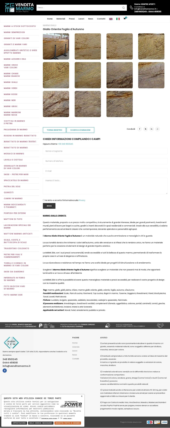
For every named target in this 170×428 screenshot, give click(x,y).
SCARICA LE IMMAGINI (80, 130)
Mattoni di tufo (13, 219)
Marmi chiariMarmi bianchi (12, 75)
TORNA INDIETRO (54, 130)
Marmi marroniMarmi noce (12, 114)
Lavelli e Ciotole (13, 160)
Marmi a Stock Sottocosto (20, 26)
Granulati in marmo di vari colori (15, 167)
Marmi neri (10, 100)
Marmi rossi (10, 94)
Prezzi (72, 19)
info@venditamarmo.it (17, 366)
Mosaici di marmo (14, 154)
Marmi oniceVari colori (11, 66)
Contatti (101, 19)
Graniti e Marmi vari (15, 44)
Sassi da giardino (14, 272)
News (90, 19)
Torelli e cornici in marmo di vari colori (16, 264)
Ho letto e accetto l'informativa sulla (65, 200)
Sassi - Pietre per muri (16, 174)
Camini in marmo (13, 198)
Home (50, 19)
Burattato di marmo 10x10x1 (20, 142)
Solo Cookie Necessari (40, 423)
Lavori (81, 19)
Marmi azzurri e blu (15, 59)
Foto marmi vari (13, 295)
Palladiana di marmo (16, 129)
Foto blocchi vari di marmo (14, 287)
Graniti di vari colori (16, 38)
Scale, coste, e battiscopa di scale (15, 241)
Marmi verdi (10, 88)
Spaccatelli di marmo (16, 180)
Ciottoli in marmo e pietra (14, 122)
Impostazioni (19, 423)
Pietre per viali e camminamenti (13, 256)
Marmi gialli (11, 82)
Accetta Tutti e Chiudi (68, 423)
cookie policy (67, 418)
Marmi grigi (10, 106)
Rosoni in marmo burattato (20, 136)
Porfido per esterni (15, 213)
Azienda (75, 347)
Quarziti (9, 193)
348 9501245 (140, 11)
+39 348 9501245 (65, 144)
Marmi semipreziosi (14, 32)
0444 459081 (154, 11)
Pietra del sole (12, 186)
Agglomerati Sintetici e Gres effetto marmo (20, 52)
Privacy (82, 200)
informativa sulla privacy (49, 418)
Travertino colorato (16, 248)
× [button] (81, 396)
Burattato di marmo (16, 148)
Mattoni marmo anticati (18, 234)
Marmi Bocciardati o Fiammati (15, 206)
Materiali (60, 19)
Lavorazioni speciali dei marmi (17, 226)
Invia (49, 206)
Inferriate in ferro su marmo (14, 279)
